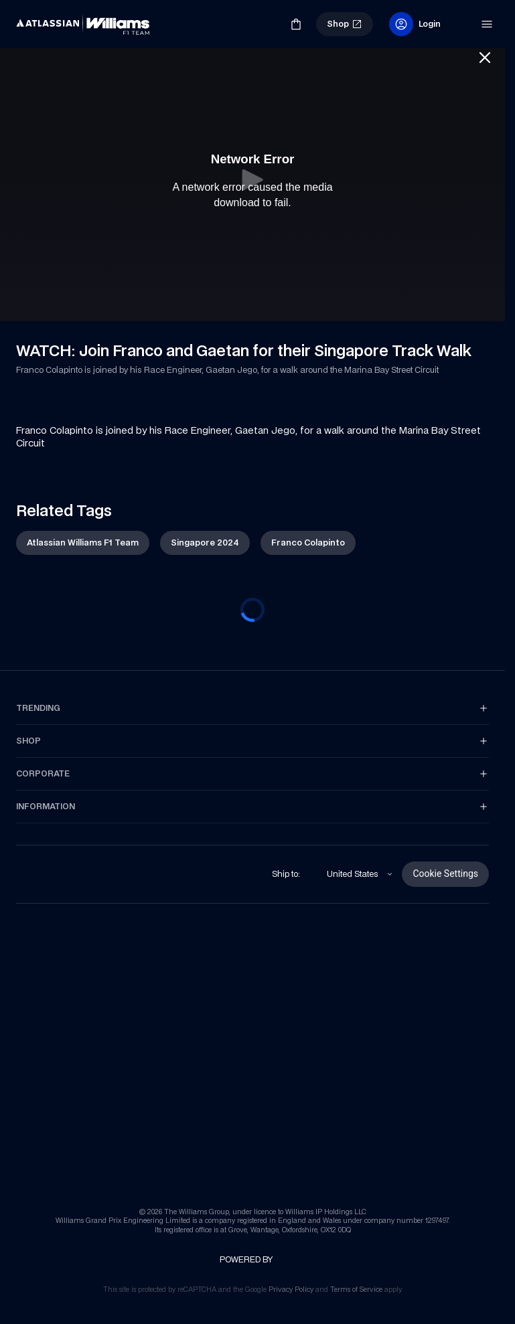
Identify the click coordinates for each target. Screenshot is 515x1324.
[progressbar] (252, 610)
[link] (39, 18)
